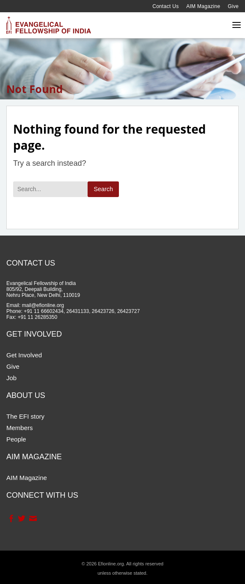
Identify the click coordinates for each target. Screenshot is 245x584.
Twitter (21, 518)
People (16, 439)
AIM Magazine (203, 6)
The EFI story (25, 416)
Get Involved (24, 355)
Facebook (10, 518)
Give (233, 6)
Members (19, 427)
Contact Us (165, 6)
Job (11, 377)
